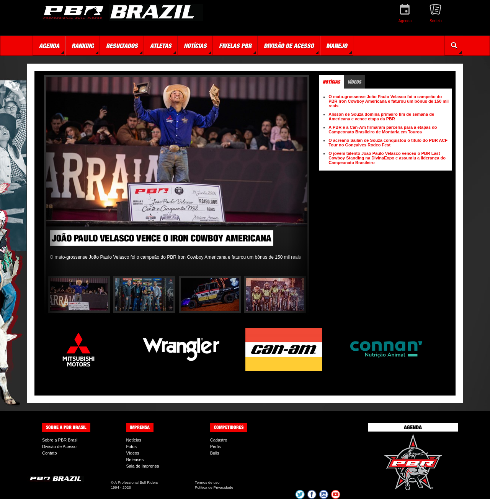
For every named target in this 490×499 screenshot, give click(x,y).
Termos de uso (207, 482)
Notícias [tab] (331, 82)
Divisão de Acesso (59, 446)
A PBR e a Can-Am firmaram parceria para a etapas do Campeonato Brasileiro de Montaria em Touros (382, 129)
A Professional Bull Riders (136, 482)
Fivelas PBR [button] (235, 45)
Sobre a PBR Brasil (60, 440)
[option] (176, 171)
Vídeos (132, 453)
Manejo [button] (336, 45)
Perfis (215, 446)
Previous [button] (55, 176)
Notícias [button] (195, 45)
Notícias (133, 440)
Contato (49, 453)
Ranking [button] (83, 45)
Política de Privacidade (214, 487)
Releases (135, 459)
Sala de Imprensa (142, 466)
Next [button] (297, 176)
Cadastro (218, 440)
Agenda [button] (49, 45)
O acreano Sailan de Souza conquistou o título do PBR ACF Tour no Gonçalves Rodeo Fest (388, 142)
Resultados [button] (122, 45)
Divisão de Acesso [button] (289, 45)
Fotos (131, 446)
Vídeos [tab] (354, 82)
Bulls (214, 453)
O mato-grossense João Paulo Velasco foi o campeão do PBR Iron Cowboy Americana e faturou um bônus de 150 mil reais (388, 101)
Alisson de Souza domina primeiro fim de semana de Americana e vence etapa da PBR (381, 116)
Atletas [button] (161, 45)
